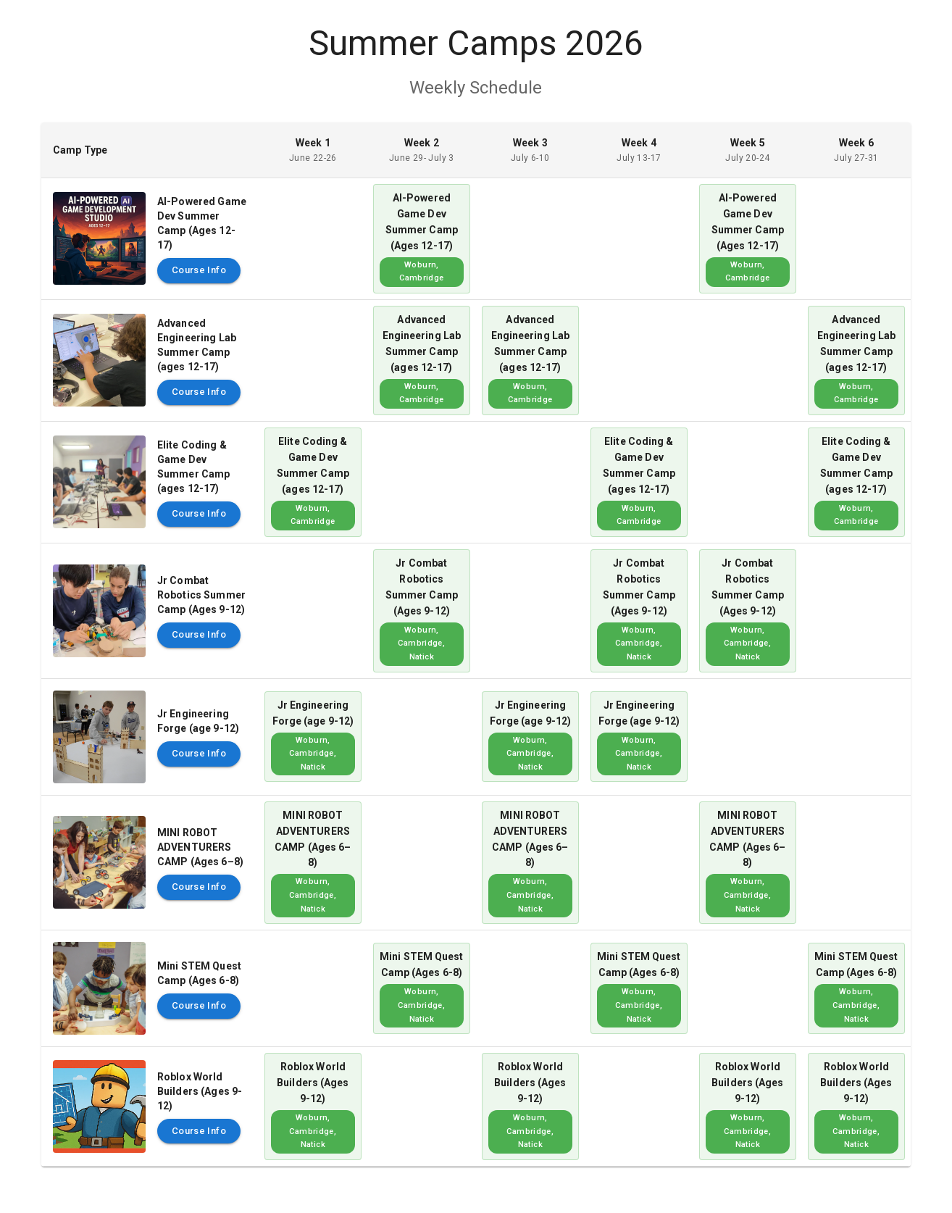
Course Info (199, 270)
